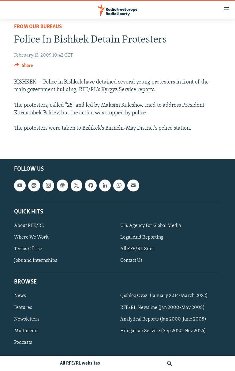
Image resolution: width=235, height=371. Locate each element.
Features (23, 307)
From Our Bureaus (38, 27)
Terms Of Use (28, 249)
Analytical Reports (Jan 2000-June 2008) (163, 319)
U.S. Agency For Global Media (150, 225)
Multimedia (26, 330)
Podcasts (23, 342)
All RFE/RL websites (80, 363)
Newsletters (26, 319)
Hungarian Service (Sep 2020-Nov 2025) (163, 330)
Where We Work (31, 237)
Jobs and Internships (35, 260)
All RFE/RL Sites (137, 249)
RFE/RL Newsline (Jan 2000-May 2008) (162, 307)
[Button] (23, 67)
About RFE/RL (29, 225)
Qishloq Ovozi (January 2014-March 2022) (164, 295)
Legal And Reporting (141, 237)
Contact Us (131, 260)
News (20, 295)
